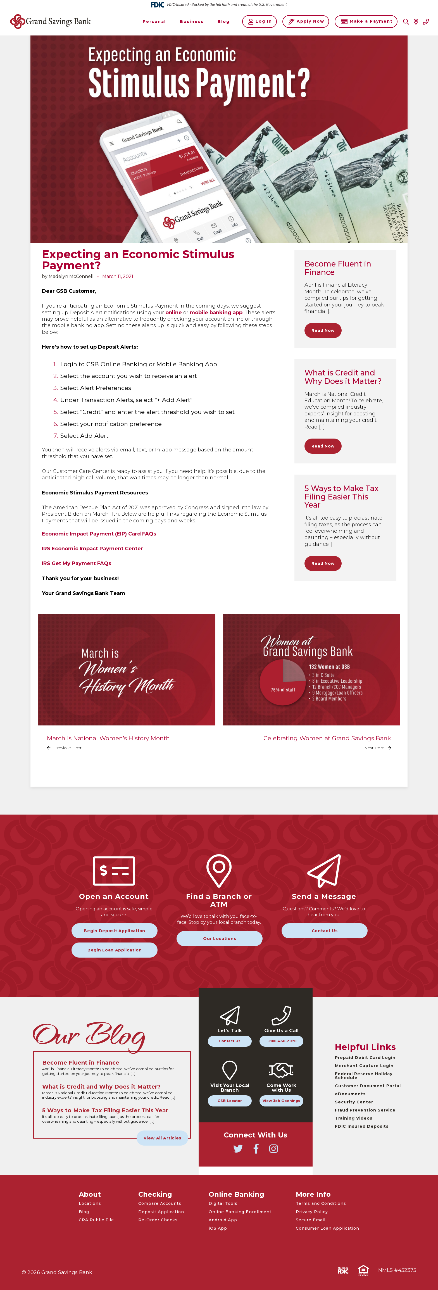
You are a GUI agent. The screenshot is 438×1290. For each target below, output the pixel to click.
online (173, 313)
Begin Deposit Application (114, 930)
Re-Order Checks (158, 1219)
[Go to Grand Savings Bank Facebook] (256, 1151)
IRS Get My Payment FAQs (76, 563)
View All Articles (162, 1138)
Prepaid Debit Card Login (365, 1057)
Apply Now (306, 22)
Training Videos (353, 1118)
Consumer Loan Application (327, 1228)
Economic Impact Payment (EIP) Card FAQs (99, 534)
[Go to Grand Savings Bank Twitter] (238, 1151)
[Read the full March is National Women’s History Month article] (126, 686)
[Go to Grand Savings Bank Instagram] (274, 1151)
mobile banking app (216, 313)
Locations (90, 1203)
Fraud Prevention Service (365, 1110)
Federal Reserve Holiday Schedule (363, 1075)
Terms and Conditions (321, 1203)
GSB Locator (230, 1101)
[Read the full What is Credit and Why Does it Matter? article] (112, 1092)
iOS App (218, 1228)
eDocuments (350, 1093)
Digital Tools (223, 1203)
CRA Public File (96, 1219)
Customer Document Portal (368, 1085)
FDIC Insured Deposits (362, 1126)
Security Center (354, 1102)
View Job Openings (281, 1101)
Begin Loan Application (114, 950)
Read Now (323, 330)
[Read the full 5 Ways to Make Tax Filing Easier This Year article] (112, 1116)
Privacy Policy (312, 1211)
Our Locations (219, 938)
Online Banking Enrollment (240, 1211)
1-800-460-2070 (281, 1041)
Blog (84, 1211)
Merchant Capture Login (364, 1065)
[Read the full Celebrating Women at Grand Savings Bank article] (311, 686)
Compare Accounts (159, 1203)
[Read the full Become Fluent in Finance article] (112, 1068)
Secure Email (310, 1219)
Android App (223, 1219)
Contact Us (325, 930)
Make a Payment (367, 22)
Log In (260, 22)
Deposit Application (161, 1211)
